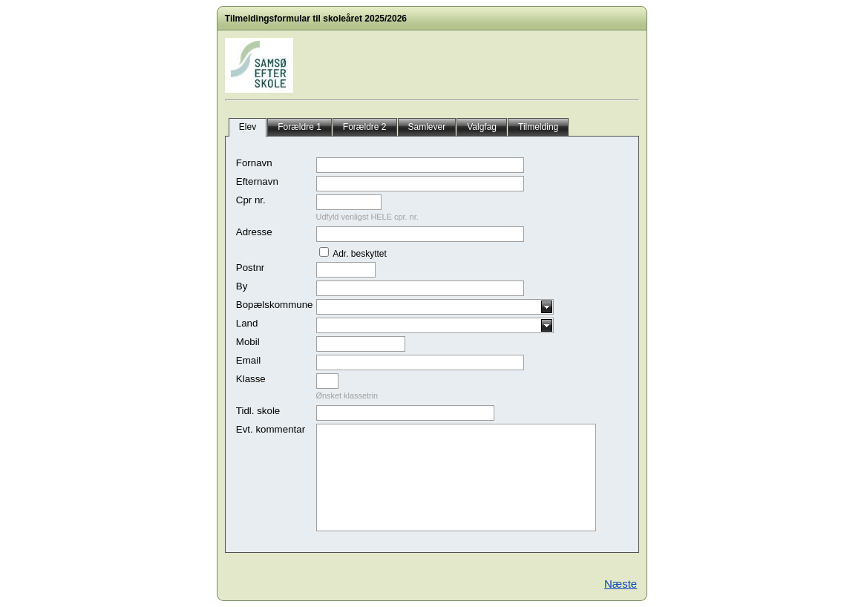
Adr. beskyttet (359, 254)
